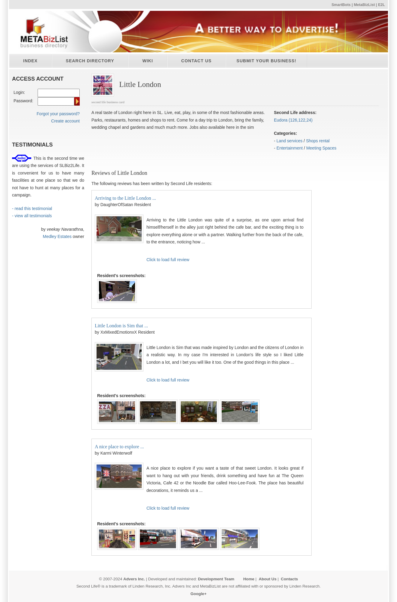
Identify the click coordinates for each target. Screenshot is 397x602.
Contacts (289, 579)
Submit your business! (266, 60)
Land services (289, 140)
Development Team (216, 579)
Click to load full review (167, 259)
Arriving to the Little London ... (125, 198)
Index (30, 60)
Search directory (90, 60)
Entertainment (289, 148)
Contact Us (196, 60)
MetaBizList (364, 5)
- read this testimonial (32, 208)
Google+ (198, 593)
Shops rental (318, 140)
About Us (267, 579)
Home (248, 579)
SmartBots (341, 5)
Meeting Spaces (321, 148)
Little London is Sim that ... (121, 325)
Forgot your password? (58, 113)
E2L (381, 5)
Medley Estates (57, 236)
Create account (65, 121)
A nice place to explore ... (119, 446)
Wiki (147, 60)
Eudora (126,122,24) (293, 120)
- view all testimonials (32, 215)
